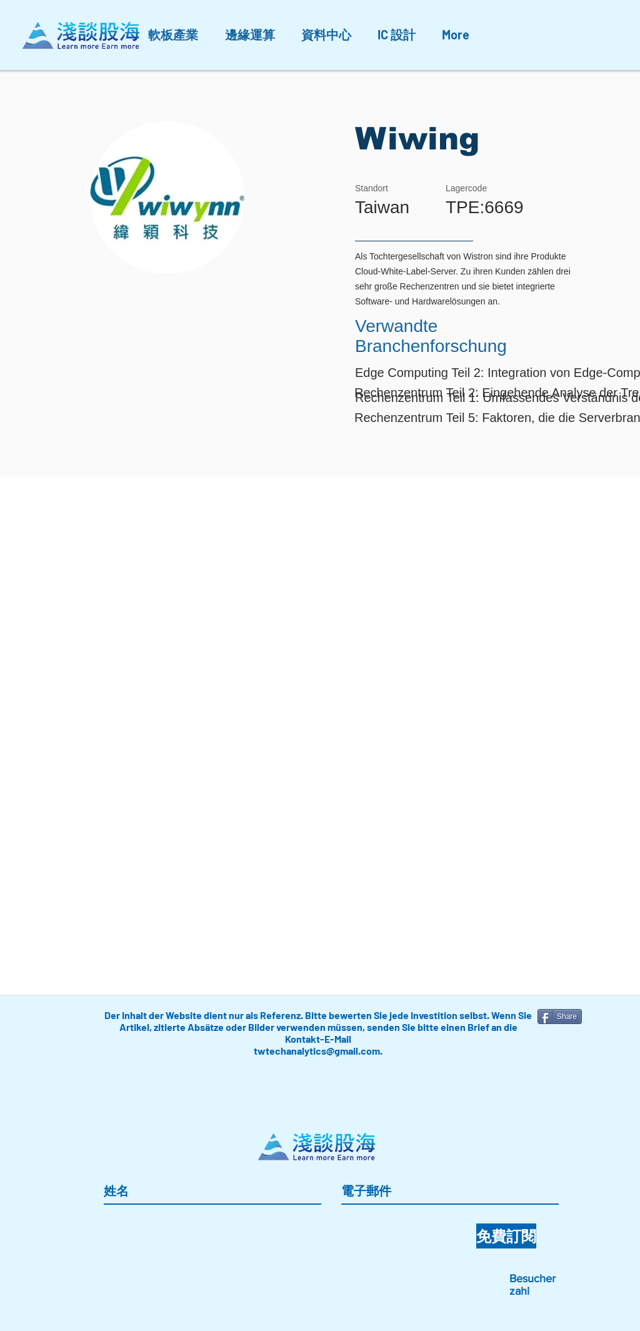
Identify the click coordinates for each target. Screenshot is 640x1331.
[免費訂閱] (506, 1235)
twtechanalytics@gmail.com (317, 1051)
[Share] (560, 1016)
